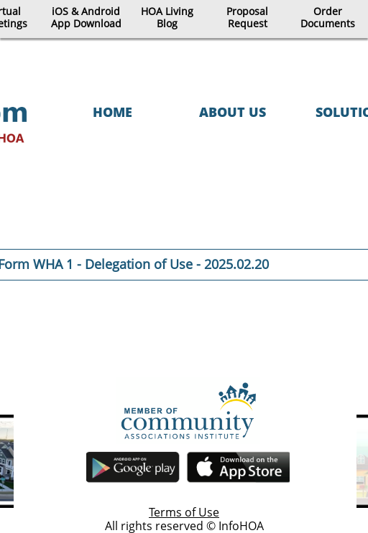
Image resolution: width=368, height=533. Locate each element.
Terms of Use (184, 512)
